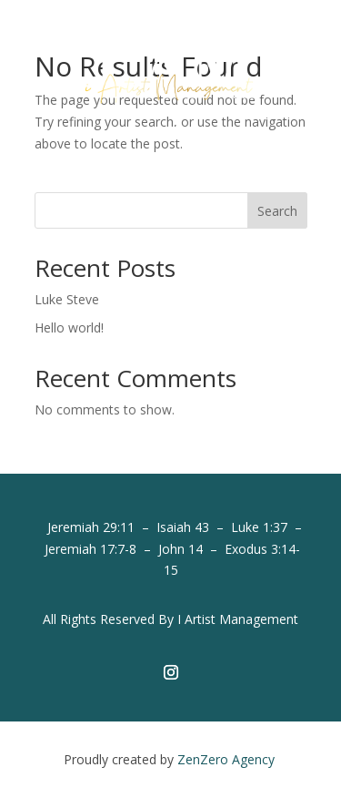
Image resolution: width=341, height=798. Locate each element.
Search (277, 211)
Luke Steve (67, 299)
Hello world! (69, 327)
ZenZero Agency (227, 759)
